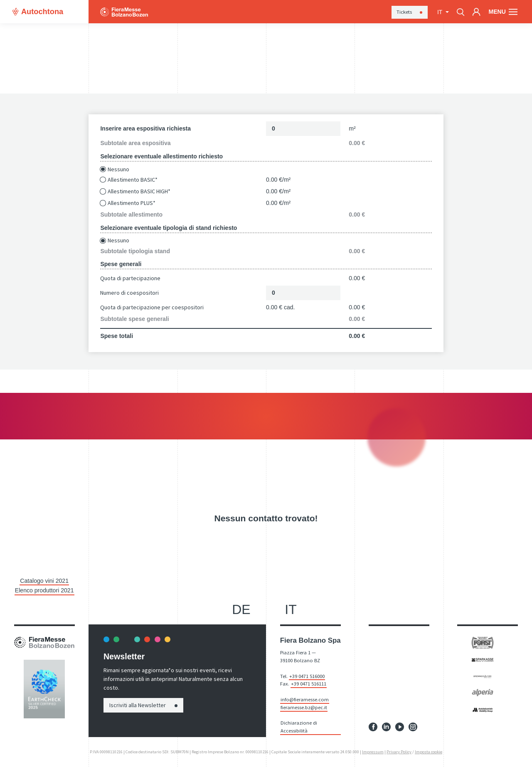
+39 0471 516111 (308, 684)
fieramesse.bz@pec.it (304, 707)
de (241, 609)
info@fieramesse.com (305, 699)
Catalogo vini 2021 (44, 580)
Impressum (373, 751)
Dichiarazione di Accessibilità (299, 727)
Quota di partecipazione (130, 278)
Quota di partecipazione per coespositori (152, 307)
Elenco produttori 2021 (44, 590)
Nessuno (118, 169)
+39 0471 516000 (307, 676)
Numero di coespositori (129, 292)
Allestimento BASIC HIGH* (139, 191)
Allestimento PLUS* (131, 203)
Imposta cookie (428, 751)
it (440, 12)
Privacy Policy (399, 751)
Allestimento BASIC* (133, 180)
